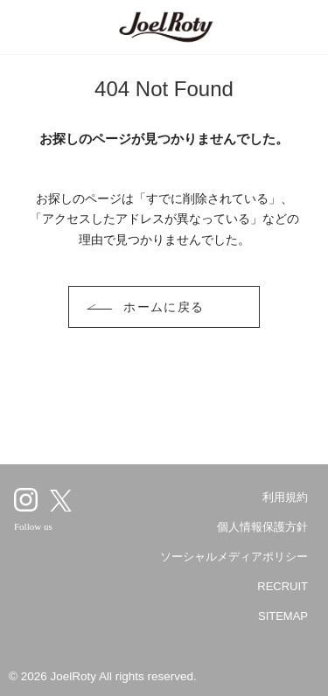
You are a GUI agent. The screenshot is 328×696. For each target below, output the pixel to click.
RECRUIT (282, 586)
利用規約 (285, 497)
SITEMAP (283, 616)
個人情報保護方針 (262, 526)
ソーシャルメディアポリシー (234, 556)
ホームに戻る (164, 307)
